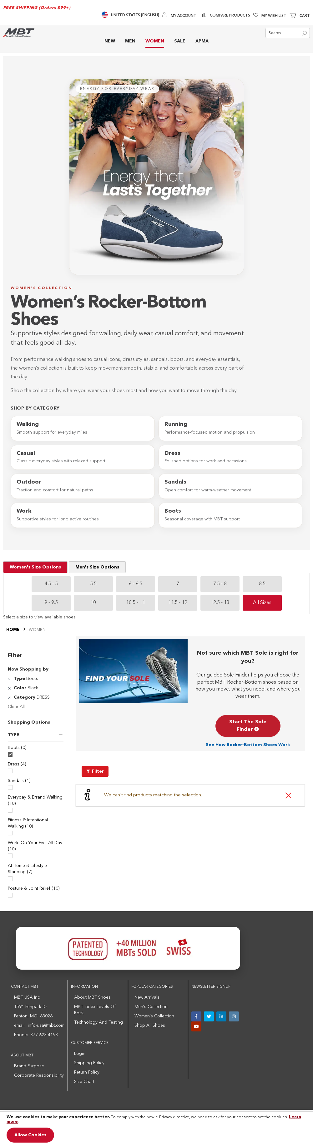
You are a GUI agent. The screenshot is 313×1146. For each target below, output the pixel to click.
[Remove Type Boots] (10, 679)
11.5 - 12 (177, 602)
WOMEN (154, 41)
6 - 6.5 (135, 584)
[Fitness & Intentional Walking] (10, 833)
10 (93, 602)
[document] (156, 1129)
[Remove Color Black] (10, 688)
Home (13, 630)
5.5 (93, 584)
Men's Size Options (97, 567)
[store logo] (18, 32)
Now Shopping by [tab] (28, 669)
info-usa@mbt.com (46, 1025)
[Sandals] (10, 787)
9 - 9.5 (51, 602)
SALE (179, 41)
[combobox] (287, 33)
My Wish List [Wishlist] (273, 16)
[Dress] (10, 771)
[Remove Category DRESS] (10, 697)
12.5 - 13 (220, 602)
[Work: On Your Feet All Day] (10, 855)
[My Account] (179, 15)
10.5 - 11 (135, 602)
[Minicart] (300, 16)
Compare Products (229, 15)
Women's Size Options (35, 567)
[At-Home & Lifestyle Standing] (10, 878)
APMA (202, 41)
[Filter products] (95, 771)
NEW (109, 41)
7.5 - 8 (220, 584)
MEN (130, 41)
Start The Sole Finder (248, 726)
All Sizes (262, 602)
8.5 (262, 584)
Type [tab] (13, 735)
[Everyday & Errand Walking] (10, 810)
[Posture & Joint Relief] (10, 895)
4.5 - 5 (51, 584)
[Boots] (10, 754)
